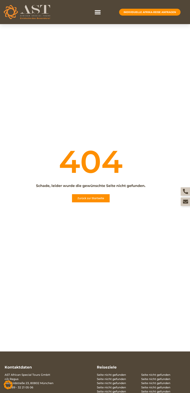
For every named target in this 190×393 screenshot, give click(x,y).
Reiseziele (107, 367)
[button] (98, 12)
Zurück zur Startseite (90, 198)
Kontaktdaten (18, 367)
